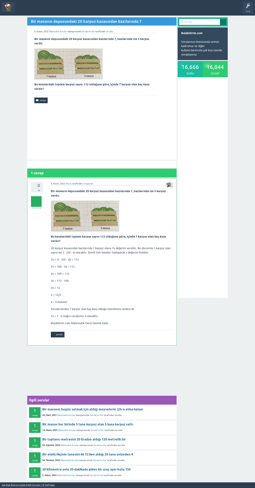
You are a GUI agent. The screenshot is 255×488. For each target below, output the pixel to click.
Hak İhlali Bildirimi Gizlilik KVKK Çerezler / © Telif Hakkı (28, 485)
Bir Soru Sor (48, 9)
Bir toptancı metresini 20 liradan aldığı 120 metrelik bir (84, 439)
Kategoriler (34, 9)
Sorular (21, 9)
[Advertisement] (102, 131)
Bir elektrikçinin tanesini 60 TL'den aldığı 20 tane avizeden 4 (87, 454)
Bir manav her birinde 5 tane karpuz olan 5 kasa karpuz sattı (87, 424)
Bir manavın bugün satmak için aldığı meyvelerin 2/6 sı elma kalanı (92, 409)
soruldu (109, 31)
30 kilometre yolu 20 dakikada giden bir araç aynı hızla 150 (86, 469)
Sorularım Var (96, 415)
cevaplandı (88, 183)
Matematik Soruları (58, 31)
